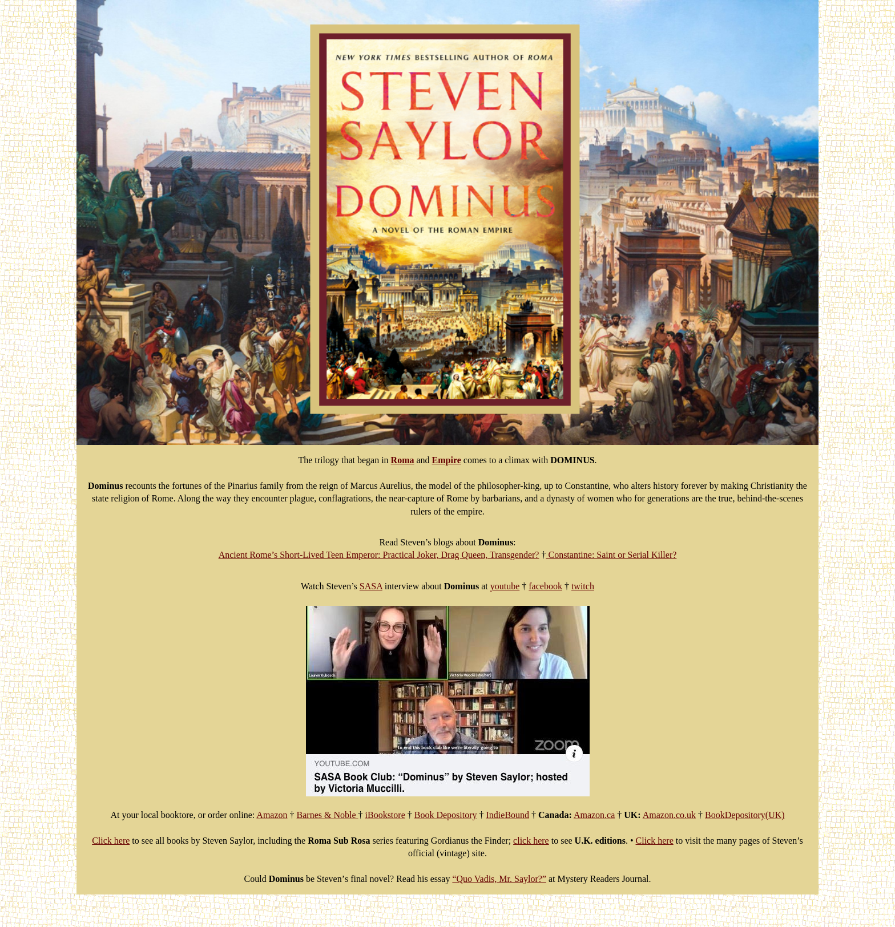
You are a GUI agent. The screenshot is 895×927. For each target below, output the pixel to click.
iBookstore (385, 815)
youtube (505, 586)
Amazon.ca (594, 815)
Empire (446, 460)
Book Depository (445, 815)
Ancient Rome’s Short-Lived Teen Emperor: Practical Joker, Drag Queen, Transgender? (379, 555)
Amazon (271, 815)
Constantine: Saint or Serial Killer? (611, 555)
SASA (371, 586)
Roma (402, 460)
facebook (545, 586)
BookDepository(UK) (745, 815)
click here (531, 840)
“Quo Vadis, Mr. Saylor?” (499, 879)
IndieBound (508, 815)
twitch (582, 586)
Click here (111, 840)
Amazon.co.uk (669, 815)
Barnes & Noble (327, 815)
